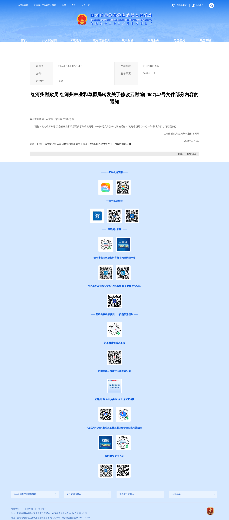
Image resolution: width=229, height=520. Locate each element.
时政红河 (75, 40)
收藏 (180, 153)
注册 (64, 5)
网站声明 (29, 509)
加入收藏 (85, 5)
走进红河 (179, 40)
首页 (24, 40)
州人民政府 (49, 40)
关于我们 (42, 509)
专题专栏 (205, 40)
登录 (74, 5)
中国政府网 (23, 5)
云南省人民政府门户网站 (45, 5)
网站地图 (15, 509)
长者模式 (197, 5)
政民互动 (127, 40)
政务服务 (153, 40)
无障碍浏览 (179, 5)
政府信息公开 (101, 40)
